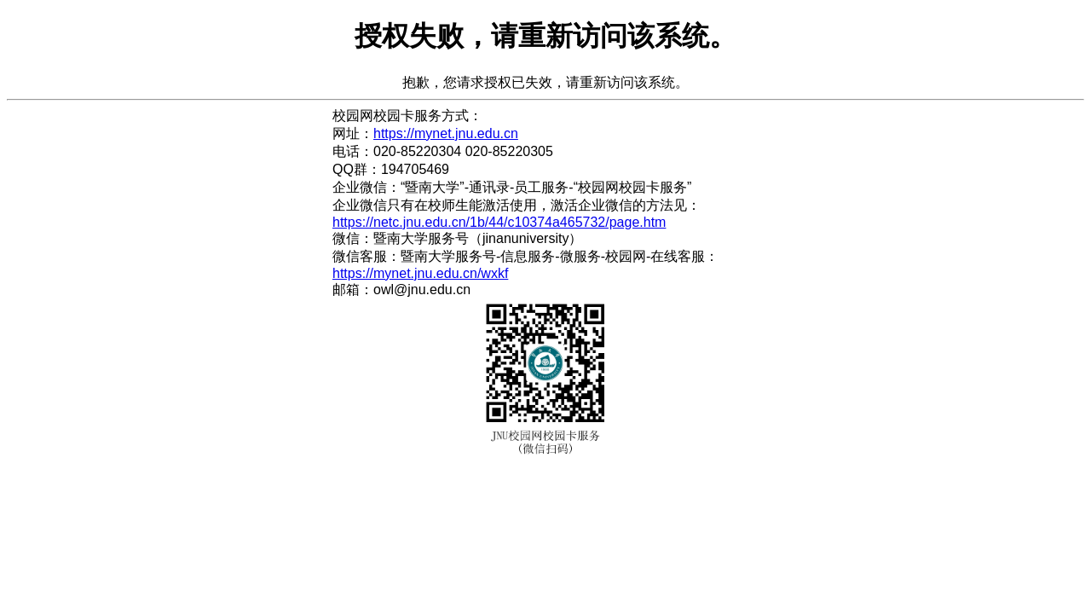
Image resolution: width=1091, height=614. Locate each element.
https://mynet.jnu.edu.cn (445, 133)
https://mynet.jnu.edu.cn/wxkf (420, 273)
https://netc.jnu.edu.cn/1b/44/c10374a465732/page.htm (499, 222)
